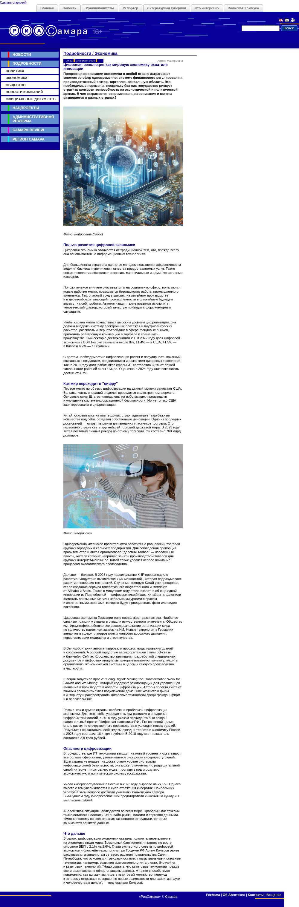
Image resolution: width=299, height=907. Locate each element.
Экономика (17, 78)
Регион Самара (29, 139)
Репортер (130, 8)
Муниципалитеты (100, 8)
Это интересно (207, 8)
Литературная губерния (166, 8)
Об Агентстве (234, 895)
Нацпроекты (26, 108)
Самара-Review (28, 130)
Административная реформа (33, 119)
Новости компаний (24, 92)
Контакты (256, 895)
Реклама (213, 895)
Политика (15, 71)
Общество (16, 85)
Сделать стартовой (13, 2)
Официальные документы (31, 99)
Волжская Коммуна (243, 8)
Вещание (273, 895)
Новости (70, 8)
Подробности (27, 63)
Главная (47, 8)
